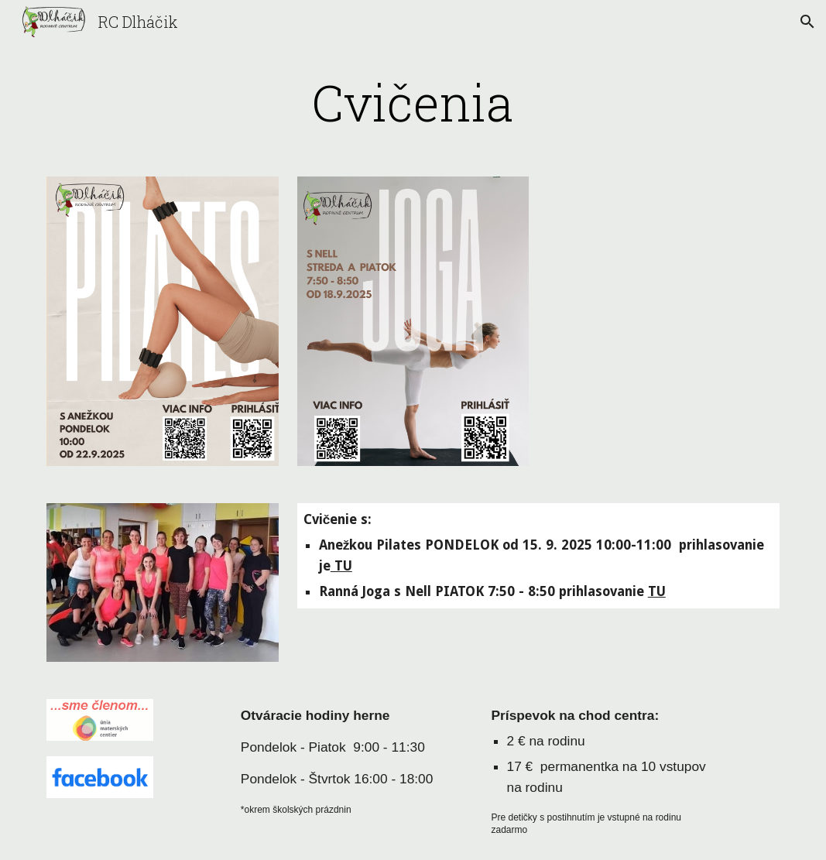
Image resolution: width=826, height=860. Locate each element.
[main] (413, 102)
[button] (807, 21)
